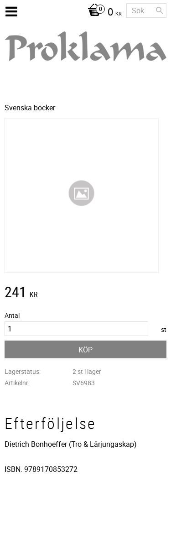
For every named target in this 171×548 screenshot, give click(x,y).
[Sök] (159, 10)
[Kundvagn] (102, 13)
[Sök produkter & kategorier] (146, 10)
